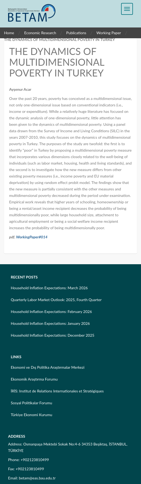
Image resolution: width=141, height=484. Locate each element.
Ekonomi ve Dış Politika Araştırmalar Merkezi (47, 367)
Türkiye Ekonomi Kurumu (31, 414)
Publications (76, 32)
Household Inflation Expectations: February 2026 (51, 311)
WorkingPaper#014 (32, 237)
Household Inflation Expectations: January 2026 (50, 323)
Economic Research (40, 32)
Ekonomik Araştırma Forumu (34, 379)
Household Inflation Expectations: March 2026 (49, 287)
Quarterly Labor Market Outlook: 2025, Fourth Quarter (56, 299)
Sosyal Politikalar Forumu (31, 403)
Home (9, 32)
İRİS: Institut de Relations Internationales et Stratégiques (57, 391)
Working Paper (108, 32)
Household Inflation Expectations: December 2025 (52, 335)
